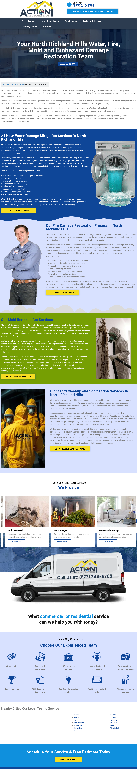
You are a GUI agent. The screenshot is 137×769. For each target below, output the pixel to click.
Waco (76, 719)
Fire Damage (71, 23)
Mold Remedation (50, 23)
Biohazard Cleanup (92, 23)
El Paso (113, 719)
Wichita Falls (115, 730)
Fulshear (77, 733)
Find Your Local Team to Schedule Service (93, 11)
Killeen (112, 727)
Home (6, 86)
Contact (47, 29)
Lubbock (113, 722)
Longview (78, 730)
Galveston (114, 716)
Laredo (77, 716)
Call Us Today (68, 66)
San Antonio (79, 725)
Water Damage (29, 23)
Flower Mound (80, 727)
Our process (13, 544)
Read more (57, 544)
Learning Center (29, 29)
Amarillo (77, 722)
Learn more (104, 544)
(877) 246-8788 (84, 5)
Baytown (113, 725)
